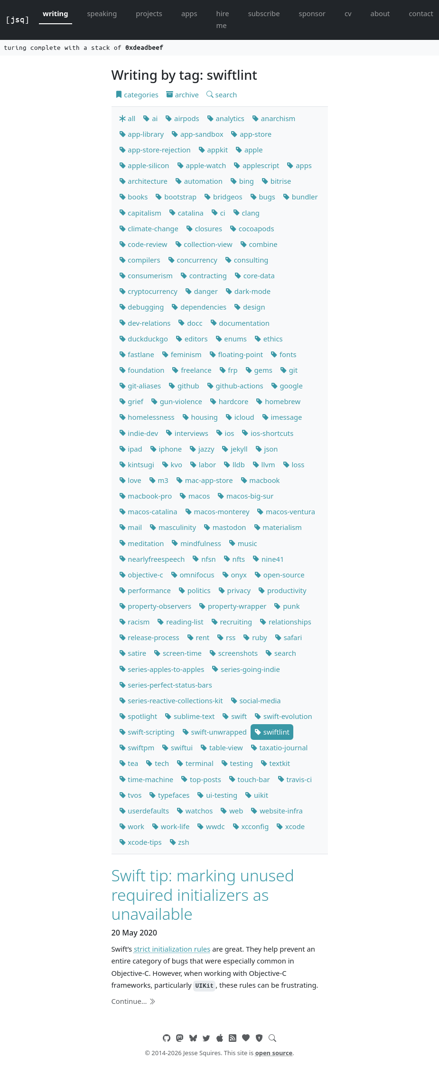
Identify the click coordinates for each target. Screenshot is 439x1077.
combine (259, 244)
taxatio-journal (279, 747)
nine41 (268, 559)
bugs (262, 196)
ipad (130, 448)
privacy (234, 590)
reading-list (180, 621)
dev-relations (145, 323)
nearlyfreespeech (152, 559)
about (380, 13)
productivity (282, 590)
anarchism (273, 118)
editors (192, 338)
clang (246, 212)
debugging (141, 307)
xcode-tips (140, 842)
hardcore (229, 401)
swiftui (177, 747)
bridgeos (223, 196)
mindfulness (196, 543)
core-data (254, 275)
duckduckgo (143, 338)
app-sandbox (197, 134)
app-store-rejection (155, 149)
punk (286, 606)
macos (194, 496)
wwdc (210, 826)
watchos (195, 810)
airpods (182, 118)
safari (288, 637)
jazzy (201, 448)
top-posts (201, 779)
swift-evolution (283, 716)
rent (198, 637)
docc (190, 323)
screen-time (178, 653)
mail (130, 527)
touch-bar (249, 779)
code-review (143, 244)
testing (237, 763)
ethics (268, 338)
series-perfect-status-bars (165, 685)
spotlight (138, 716)
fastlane (136, 354)
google (287, 385)
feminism (182, 354)
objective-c (141, 574)
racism (134, 621)
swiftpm (137, 747)
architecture (143, 181)
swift (234, 716)
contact (421, 13)
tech (157, 763)
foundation (142, 370)
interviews (187, 433)
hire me (222, 19)
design (249, 307)
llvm (263, 464)
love (130, 480)
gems (258, 370)
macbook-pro (145, 496)
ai (150, 118)
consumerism (146, 275)
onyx (234, 574)
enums (231, 338)
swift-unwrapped (214, 732)
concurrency (192, 260)
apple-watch (201, 165)
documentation (240, 323)
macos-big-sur (245, 496)
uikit (256, 795)
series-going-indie (246, 669)
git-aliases (140, 385)
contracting (203, 275)
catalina (186, 212)
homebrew (278, 401)
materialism (278, 527)
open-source (279, 574)
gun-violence (176, 401)
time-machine (146, 779)
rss (226, 637)
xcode (290, 826)
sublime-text (190, 716)
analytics (225, 118)
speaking (102, 13)
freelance (191, 370)
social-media (256, 700)
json (266, 448)
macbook (260, 480)
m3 (158, 480)
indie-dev (139, 433)
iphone (166, 448)
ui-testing (217, 795)
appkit (213, 149)
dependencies (198, 307)
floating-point (236, 354)
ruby (255, 637)
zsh (179, 842)
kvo (172, 464)
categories (137, 94)
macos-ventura (286, 511)
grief (131, 401)
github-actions (235, 385)
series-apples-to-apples (162, 669)
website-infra (276, 810)
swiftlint (272, 732)
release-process (149, 637)
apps (189, 13)
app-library (141, 134)
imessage (282, 417)
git (289, 370)
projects (149, 13)
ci (218, 212)
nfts (234, 559)
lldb (234, 464)
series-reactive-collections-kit (171, 700)
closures (204, 228)
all (127, 118)
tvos (130, 795)
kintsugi (136, 464)
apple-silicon (144, 165)
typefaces (169, 795)
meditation (141, 543)
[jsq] (17, 19)
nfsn (203, 559)
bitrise (276, 181)
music (243, 543)
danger (201, 291)
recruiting (231, 621)
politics (194, 590)
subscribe (264, 13)
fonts (283, 354)
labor (203, 464)
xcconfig (251, 826)
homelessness (147, 417)
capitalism (140, 212)
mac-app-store (204, 480)
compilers (139, 260)
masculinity (172, 527)
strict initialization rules (172, 949)
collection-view (204, 244)
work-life (170, 826)
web (231, 810)
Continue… (134, 1001)
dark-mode (248, 291)
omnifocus (193, 574)
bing (242, 181)
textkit (275, 763)
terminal (195, 763)
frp (228, 370)
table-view (221, 747)
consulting (247, 260)
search (221, 94)
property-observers (155, 606)
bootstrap (175, 196)
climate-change (148, 228)
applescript (256, 165)
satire (133, 653)
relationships (285, 621)
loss (294, 464)
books (133, 196)
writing (55, 13)
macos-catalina (148, 511)
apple (249, 149)
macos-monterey (217, 511)
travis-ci (295, 779)
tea (129, 763)
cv (348, 13)
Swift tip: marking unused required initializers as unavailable (203, 894)
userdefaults (144, 810)
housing (200, 417)
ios (225, 433)
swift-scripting (147, 732)
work (131, 826)
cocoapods (252, 228)
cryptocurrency (148, 291)
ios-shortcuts (267, 433)
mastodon (225, 527)
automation (199, 181)
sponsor (312, 13)
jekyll (234, 448)
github (183, 385)
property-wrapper (232, 606)
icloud (239, 417)
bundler (300, 196)
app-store (251, 134)
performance (145, 590)
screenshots (233, 653)
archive (182, 94)
